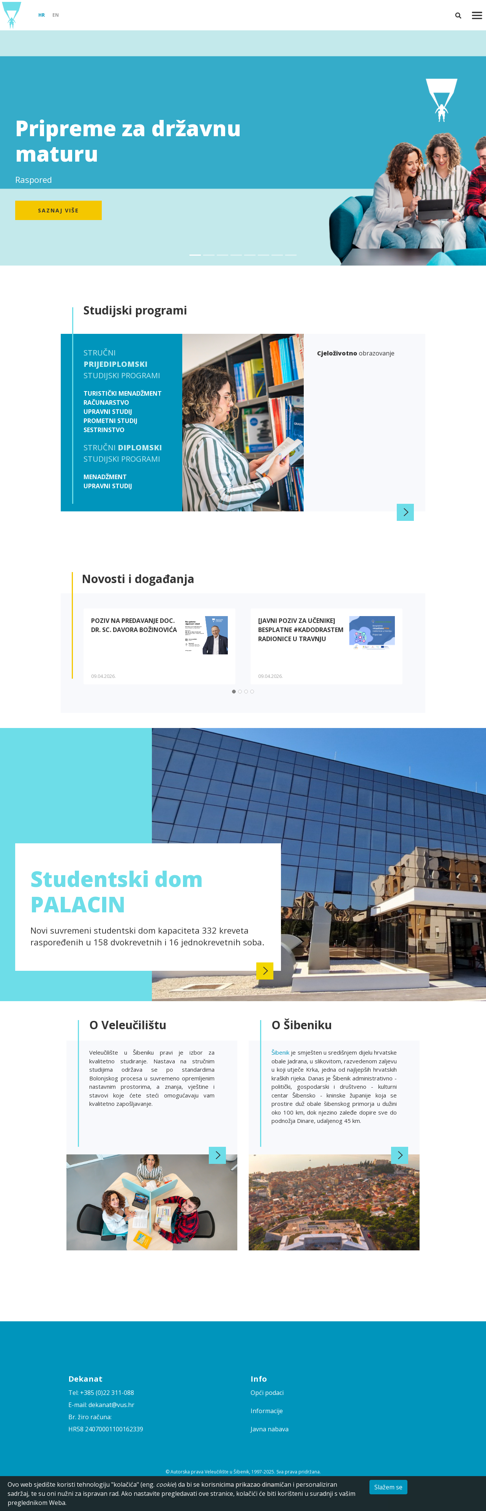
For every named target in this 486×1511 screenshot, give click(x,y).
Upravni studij (108, 411)
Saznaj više (58, 210)
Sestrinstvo (104, 430)
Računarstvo (106, 402)
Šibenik (281, 1052)
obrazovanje (355, 353)
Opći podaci (267, 1392)
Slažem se (388, 1487)
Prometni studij (110, 421)
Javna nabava (270, 1429)
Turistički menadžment (123, 393)
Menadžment (105, 477)
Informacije (267, 1411)
